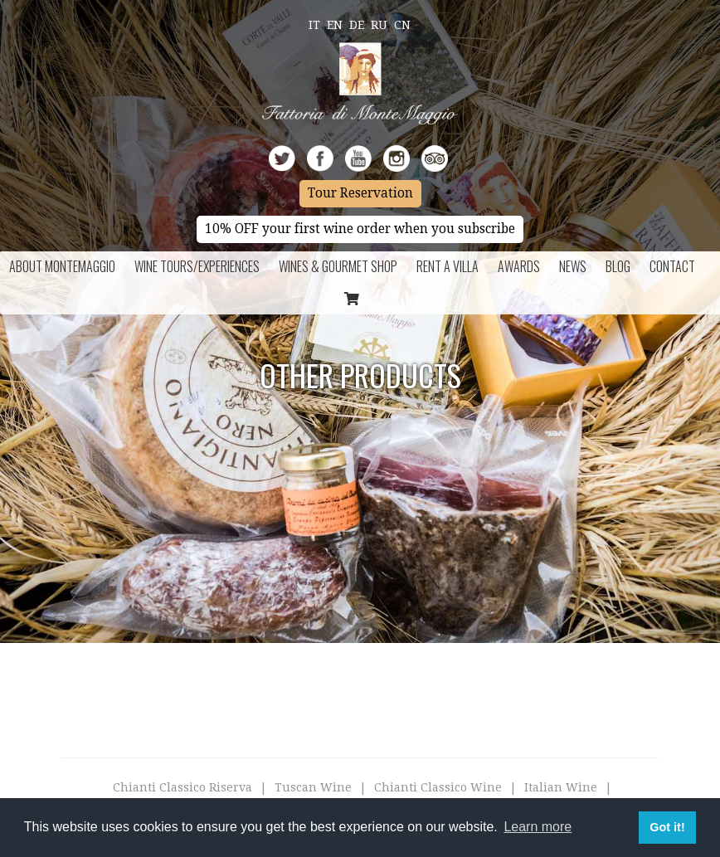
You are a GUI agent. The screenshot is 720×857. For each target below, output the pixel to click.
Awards (519, 266)
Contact (672, 266)
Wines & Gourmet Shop (338, 266)
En (335, 25)
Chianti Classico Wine (438, 787)
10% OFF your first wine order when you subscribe (360, 229)
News (572, 266)
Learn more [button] (538, 827)
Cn (402, 25)
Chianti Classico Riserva (182, 787)
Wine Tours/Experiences (197, 266)
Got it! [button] (666, 827)
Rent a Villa (447, 266)
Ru (379, 25)
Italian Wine (560, 787)
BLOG (618, 266)
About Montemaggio (62, 266)
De (356, 25)
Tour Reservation (360, 193)
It (314, 25)
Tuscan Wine (313, 787)
